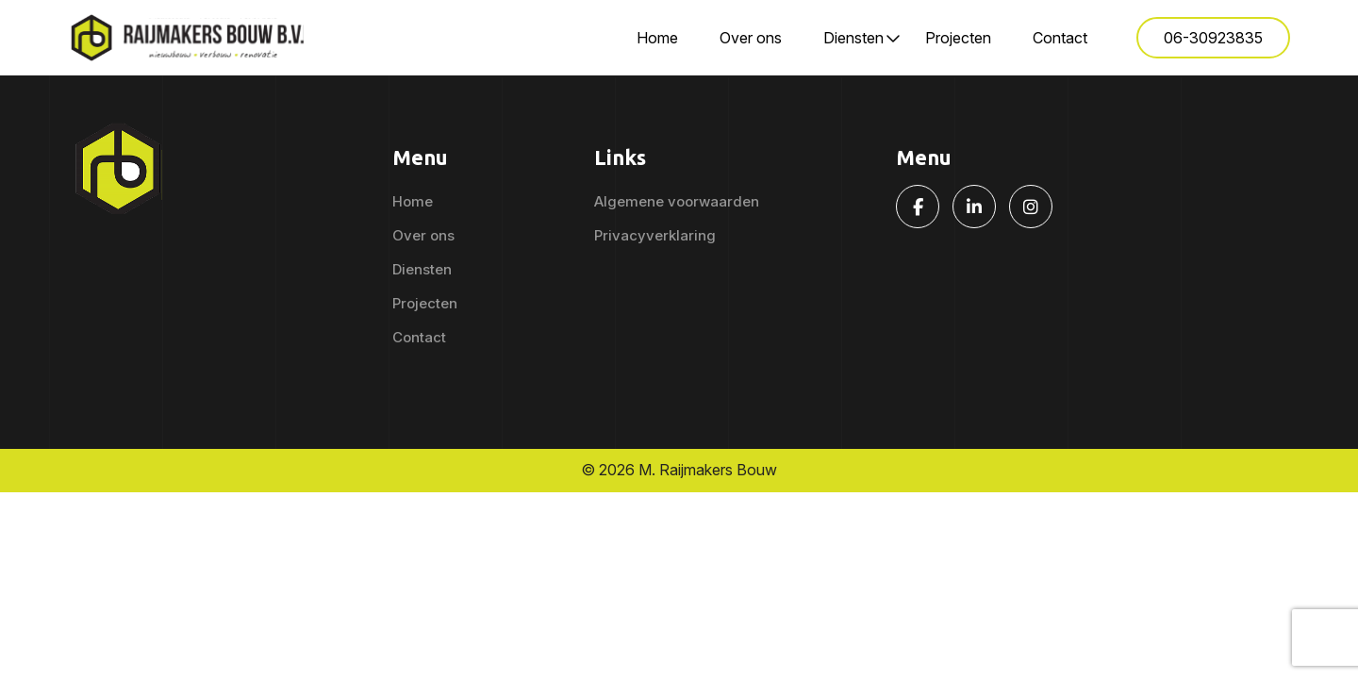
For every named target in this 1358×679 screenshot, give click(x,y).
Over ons (751, 37)
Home (657, 37)
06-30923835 (1213, 37)
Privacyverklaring (655, 235)
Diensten (853, 37)
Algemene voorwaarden (676, 201)
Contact (1060, 37)
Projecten (958, 37)
